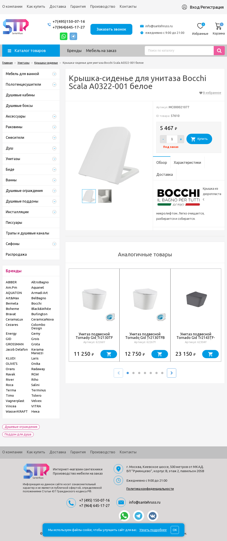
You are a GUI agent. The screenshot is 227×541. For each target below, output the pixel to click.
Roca (9, 385)
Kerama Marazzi (37, 351)
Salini (35, 385)
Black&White (41, 309)
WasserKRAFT (17, 411)
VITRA (36, 406)
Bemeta (12, 303)
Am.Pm (11, 287)
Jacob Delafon (17, 349)
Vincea (11, 406)
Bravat (11, 314)
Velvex (36, 401)
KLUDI (10, 358)
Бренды (74, 50)
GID (8, 339)
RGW (35, 374)
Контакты (128, 6)
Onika (35, 363)
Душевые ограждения (21, 427)
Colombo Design (38, 326)
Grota (35, 344)
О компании (12, 6)
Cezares (12, 325)
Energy (11, 333)
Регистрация (212, 7)
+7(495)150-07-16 (69, 21)
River (10, 379)
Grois (35, 339)
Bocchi (36, 303)
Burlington (39, 314)
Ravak (10, 374)
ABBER (11, 282)
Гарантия (78, 6)
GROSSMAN (14, 344)
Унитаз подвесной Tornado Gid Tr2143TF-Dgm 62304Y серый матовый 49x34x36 (195, 339)
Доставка (57, 6)
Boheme (12, 309)
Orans (10, 369)
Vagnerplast (15, 401)
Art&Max (12, 298)
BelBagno (38, 298)
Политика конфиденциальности (150, 489)
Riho (34, 379)
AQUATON (14, 293)
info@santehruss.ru (159, 26)
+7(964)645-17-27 (69, 27)
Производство (102, 6)
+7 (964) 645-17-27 (94, 506)
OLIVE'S (12, 363)
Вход (195, 7)
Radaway (38, 369)
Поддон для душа (18, 434)
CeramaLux (14, 319)
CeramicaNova (42, 319)
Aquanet (37, 287)
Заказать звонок (111, 29)
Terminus (38, 390)
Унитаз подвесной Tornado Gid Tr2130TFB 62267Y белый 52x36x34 (145, 337)
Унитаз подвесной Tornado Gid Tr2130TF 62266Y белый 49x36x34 (94, 337)
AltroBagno (40, 282)
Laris (35, 358)
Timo (10, 395)
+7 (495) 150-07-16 (94, 500)
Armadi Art (39, 293)
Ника (35, 411)
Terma (11, 390)
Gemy (35, 333)
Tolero (36, 395)
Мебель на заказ (101, 50)
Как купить (36, 6)
